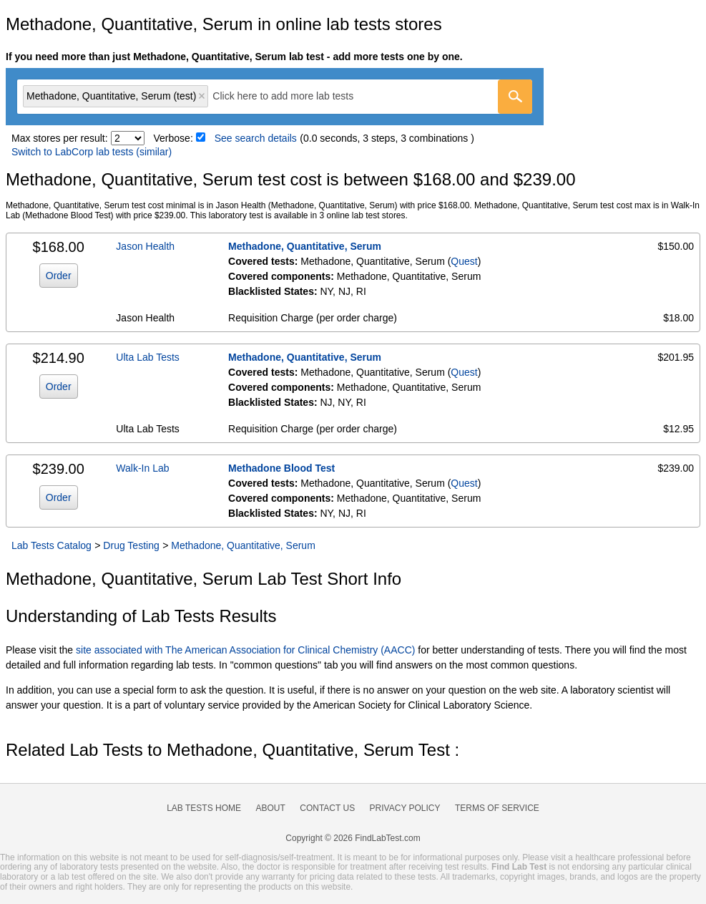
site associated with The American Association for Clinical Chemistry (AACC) (245, 650)
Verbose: (173, 138)
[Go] (515, 96)
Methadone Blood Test (281, 468)
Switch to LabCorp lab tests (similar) (91, 151)
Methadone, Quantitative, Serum (304, 246)
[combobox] (274, 96)
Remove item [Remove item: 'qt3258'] (202, 96)
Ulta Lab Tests (147, 357)
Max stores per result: (59, 138)
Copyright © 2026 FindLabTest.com (352, 838)
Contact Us (327, 808)
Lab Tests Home (204, 808)
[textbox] (293, 96)
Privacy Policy (405, 808)
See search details (256, 138)
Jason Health (145, 246)
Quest (464, 261)
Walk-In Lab (142, 468)
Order (59, 275)
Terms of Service (497, 808)
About (270, 808)
